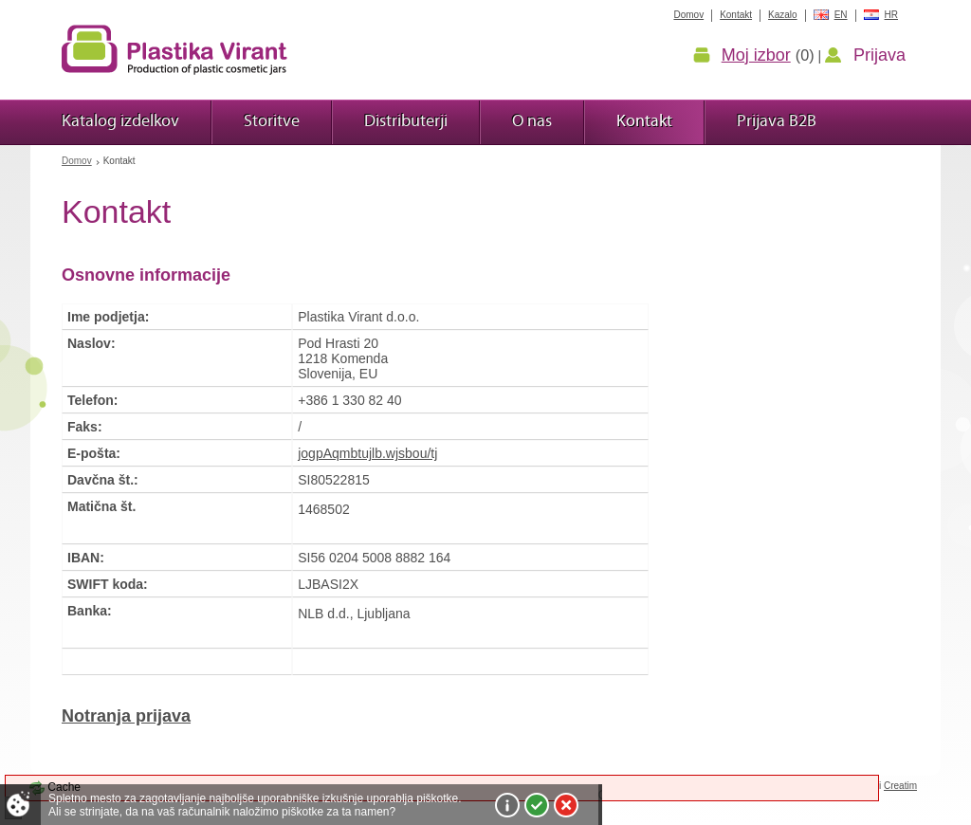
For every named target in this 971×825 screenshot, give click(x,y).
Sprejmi (536, 805)
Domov (77, 161)
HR (891, 14)
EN (841, 14)
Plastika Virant (174, 49)
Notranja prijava (126, 715)
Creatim (900, 785)
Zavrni (566, 805)
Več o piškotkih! (507, 805)
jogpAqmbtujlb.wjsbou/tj (367, 453)
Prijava (879, 55)
